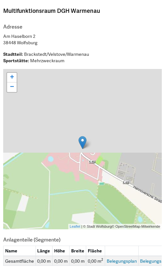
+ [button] (12, 77)
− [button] (12, 87)
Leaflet (75, 226)
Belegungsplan (122, 261)
